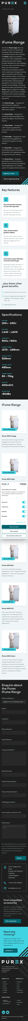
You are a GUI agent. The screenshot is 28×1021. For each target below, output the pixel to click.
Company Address (8, 750)
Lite (18, 984)
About (4, 981)
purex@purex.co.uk (14, 888)
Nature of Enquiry (8, 698)
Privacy (5, 988)
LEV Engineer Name (8, 802)
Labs (18, 1004)
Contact (5, 984)
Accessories (20, 992)
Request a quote (10, 173)
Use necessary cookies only (13, 535)
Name (4, 709)
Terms (4, 986)
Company (5, 719)
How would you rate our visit (11, 812)
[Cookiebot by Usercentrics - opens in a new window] (20, 484)
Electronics (20, 1002)
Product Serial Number (9, 792)
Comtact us (10, 950)
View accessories (12, 921)
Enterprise (19, 990)
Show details (20, 522)
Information (6, 823)
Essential (19, 981)
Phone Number (7, 729)
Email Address (6, 740)
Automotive (6, 1003)
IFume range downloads (13, 179)
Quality (5, 992)
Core (18, 986)
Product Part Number (9, 781)
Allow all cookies (14, 527)
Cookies (5, 990)
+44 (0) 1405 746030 (15, 883)
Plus (18, 988)
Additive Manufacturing (7, 1001)
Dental (19, 1000)
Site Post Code (6, 771)
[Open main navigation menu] (25, 3)
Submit (20, 858)
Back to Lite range (8, 9)
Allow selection (14, 531)
